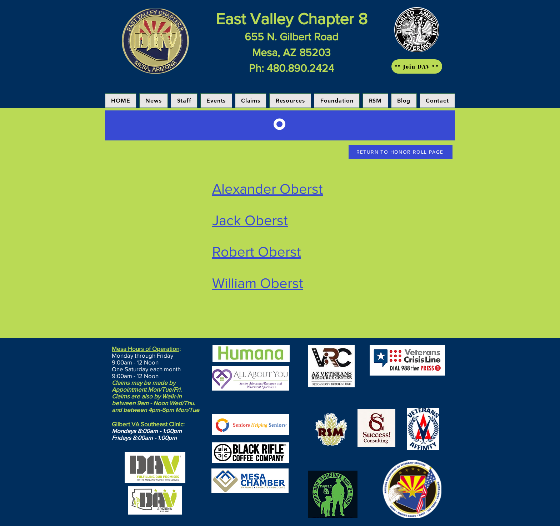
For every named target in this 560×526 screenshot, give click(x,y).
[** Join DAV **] (416, 66)
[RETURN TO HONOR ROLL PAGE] (400, 152)
